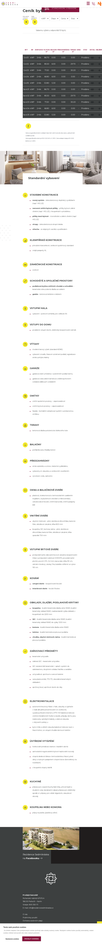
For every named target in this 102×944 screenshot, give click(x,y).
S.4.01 (26, 58)
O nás (25, 914)
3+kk (39, 58)
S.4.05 (26, 83)
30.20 (73, 70)
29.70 (73, 64)
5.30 (53, 83)
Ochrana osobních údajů (33, 921)
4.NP (32, 58)
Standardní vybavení (64, 8)
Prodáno (85, 58)
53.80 (46, 83)
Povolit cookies (32, 939)
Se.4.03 (26, 102)
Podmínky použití (30, 918)
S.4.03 (26, 70)
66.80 (46, 77)
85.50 (46, 64)
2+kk (39, 77)
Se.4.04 (26, 108)
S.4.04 (26, 77)
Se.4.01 (26, 89)
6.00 (53, 64)
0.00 (54, 58)
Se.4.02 (26, 96)
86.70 (46, 58)
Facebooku (32, 858)
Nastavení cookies (12, 939)
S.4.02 (26, 64)
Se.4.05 (26, 115)
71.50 (47, 70)
